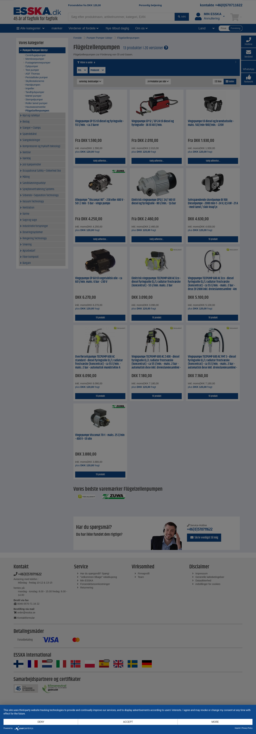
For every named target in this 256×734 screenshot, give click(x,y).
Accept (128, 721)
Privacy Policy (247, 728)
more (215, 721)
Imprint (237, 728)
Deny (41, 721)
